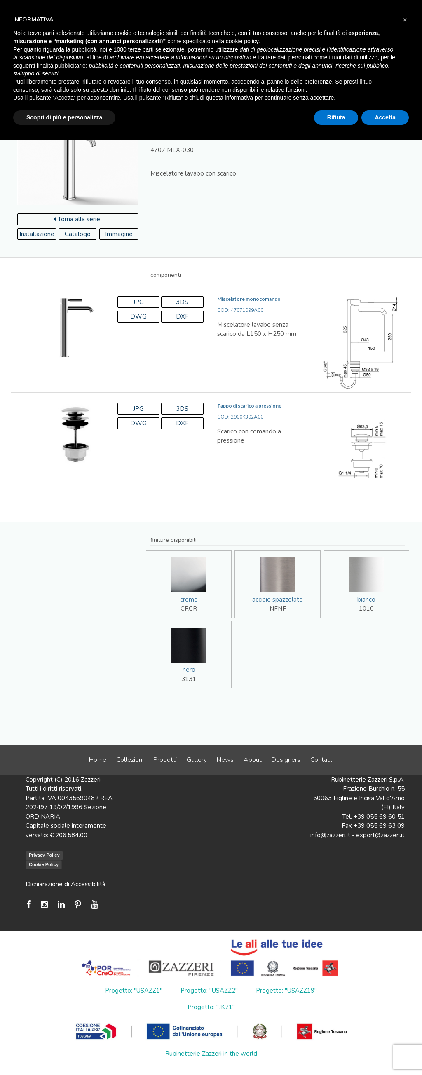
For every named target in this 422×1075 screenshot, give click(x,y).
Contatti (321, 759)
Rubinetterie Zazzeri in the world (211, 1053)
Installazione (36, 234)
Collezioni (129, 759)
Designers (286, 759)
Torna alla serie (77, 219)
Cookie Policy (44, 864)
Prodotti (165, 759)
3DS (182, 302)
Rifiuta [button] (336, 117)
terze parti (141, 49)
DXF (182, 316)
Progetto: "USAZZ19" (286, 990)
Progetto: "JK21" (211, 1007)
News (225, 759)
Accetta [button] (385, 117)
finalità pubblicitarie (61, 65)
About (253, 759)
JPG (138, 302)
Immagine (119, 234)
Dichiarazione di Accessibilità (66, 884)
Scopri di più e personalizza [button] (64, 117)
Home (97, 759)
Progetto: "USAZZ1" (133, 990)
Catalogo (78, 234)
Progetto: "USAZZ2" (209, 990)
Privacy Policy (44, 855)
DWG (138, 316)
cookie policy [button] (242, 41)
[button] (404, 19)
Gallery (197, 759)
